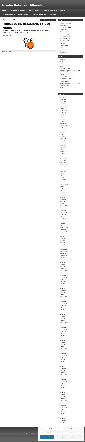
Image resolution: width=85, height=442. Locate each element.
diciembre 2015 (64, 322)
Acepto (47, 437)
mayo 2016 (62, 312)
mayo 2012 (62, 416)
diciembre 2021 (64, 182)
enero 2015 (63, 346)
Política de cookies (64, 81)
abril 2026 (62, 97)
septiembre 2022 (64, 169)
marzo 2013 (63, 394)
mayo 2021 (62, 195)
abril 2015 (62, 340)
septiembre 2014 (64, 355)
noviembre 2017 (64, 273)
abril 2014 (62, 366)
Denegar (61, 437)
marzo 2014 (63, 368)
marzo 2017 (63, 290)
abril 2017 (62, 288)
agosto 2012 (63, 409)
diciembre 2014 (64, 348)
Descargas (53, 14)
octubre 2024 (63, 123)
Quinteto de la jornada (65, 50)
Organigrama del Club (65, 74)
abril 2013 (62, 392)
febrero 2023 (63, 158)
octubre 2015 (63, 327)
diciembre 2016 (64, 296)
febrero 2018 (63, 266)
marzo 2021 (63, 199)
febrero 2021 (63, 201)
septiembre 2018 (64, 255)
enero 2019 (63, 247)
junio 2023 (62, 149)
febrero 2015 (63, 344)
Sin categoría (63, 52)
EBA (4, 19)
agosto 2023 (63, 145)
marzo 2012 (63, 420)
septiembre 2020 (64, 212)
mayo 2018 (62, 260)
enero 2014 (63, 372)
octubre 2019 (63, 229)
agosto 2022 (63, 171)
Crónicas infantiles (66, 38)
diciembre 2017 (64, 270)
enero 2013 (63, 398)
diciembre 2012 (64, 401)
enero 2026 (63, 104)
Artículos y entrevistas (8, 14)
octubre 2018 (63, 253)
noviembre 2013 (64, 377)
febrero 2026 (63, 101)
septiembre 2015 (64, 329)
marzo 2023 (63, 156)
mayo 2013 (62, 390)
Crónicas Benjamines (67, 34)
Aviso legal (62, 59)
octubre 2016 (63, 301)
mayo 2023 (62, 151)
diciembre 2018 (64, 249)
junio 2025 (62, 117)
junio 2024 (62, 132)
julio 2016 (62, 307)
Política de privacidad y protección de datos (70, 83)
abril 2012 (62, 418)
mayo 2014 (62, 364)
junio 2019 (62, 236)
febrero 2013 (63, 396)
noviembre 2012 (64, 403)
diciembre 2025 (64, 106)
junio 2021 (62, 192)
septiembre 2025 (64, 110)
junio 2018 (62, 257)
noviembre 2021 (64, 184)
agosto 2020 (63, 214)
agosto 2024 (63, 127)
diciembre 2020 (64, 205)
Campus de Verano (23, 14)
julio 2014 (62, 359)
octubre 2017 (63, 275)
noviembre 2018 (64, 251)
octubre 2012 (63, 405)
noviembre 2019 (64, 227)
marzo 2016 (63, 316)
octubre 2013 (63, 379)
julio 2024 (62, 130)
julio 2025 (62, 114)
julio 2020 (62, 216)
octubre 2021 (63, 186)
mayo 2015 (62, 338)
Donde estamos (64, 87)
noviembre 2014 (64, 351)
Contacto (62, 90)
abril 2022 (62, 177)
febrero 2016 (63, 318)
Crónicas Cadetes (66, 36)
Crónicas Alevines (66, 31)
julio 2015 (62, 333)
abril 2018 (62, 262)
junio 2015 (62, 335)
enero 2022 (63, 179)
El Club (61, 66)
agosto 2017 (63, 279)
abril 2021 (62, 197)
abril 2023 (62, 153)
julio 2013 (62, 385)
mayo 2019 (62, 238)
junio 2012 (62, 414)
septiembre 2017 (64, 277)
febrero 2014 (63, 370)
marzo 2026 (63, 99)
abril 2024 (62, 136)
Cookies (62, 64)
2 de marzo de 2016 (10, 19)
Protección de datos (66, 78)
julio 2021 (62, 190)
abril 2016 (62, 314)
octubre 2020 (63, 210)
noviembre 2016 (64, 299)
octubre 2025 (63, 108)
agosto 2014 (63, 357)
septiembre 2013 (64, 381)
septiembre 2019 (64, 231)
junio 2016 (62, 309)
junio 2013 (62, 388)
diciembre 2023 (64, 138)
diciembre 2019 (64, 225)
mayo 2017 (62, 286)
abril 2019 (62, 240)
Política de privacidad (34, 433)
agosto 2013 (63, 383)
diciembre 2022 (64, 162)
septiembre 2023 (64, 143)
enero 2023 (63, 160)
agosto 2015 (63, 331)
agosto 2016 (63, 305)
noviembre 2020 (64, 208)
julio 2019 (62, 234)
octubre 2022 (63, 166)
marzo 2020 (63, 218)
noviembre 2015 (64, 325)
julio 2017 (62, 281)
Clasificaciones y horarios (17, 10)
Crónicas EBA (64, 10)
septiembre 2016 (64, 303)
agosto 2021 (63, 188)
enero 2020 (63, 223)
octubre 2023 (63, 140)
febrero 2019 (63, 244)
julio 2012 (62, 411)
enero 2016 (63, 320)
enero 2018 (63, 268)
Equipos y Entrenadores (50, 10)
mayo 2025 (62, 119)
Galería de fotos (64, 45)
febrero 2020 (63, 221)
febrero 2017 (63, 292)
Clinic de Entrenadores (39, 14)
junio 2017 (62, 283)
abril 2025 (62, 121)
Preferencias (75, 437)
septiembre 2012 (64, 407)
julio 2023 (62, 147)
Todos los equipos (34, 10)
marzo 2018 (63, 264)
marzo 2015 (63, 342)
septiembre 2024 (64, 125)
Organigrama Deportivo (67, 76)
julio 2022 (62, 173)
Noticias (4, 10)
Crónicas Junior (65, 40)
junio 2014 (62, 361)
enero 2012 (63, 422)
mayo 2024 (62, 134)
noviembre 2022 (64, 164)
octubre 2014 (63, 353)
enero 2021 (63, 203)
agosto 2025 (63, 112)
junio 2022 (62, 175)
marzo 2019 (63, 242)
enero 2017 (63, 294)
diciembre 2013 (64, 375)
